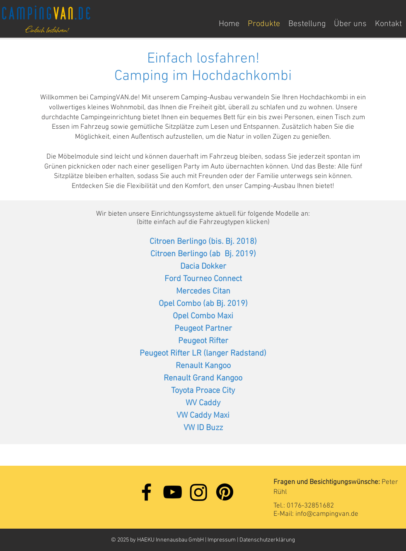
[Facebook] (146, 492)
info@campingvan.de (326, 514)
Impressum (222, 540)
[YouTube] (172, 492)
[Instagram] (198, 492)
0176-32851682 (310, 506)
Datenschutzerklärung (267, 540)
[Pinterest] (224, 492)
